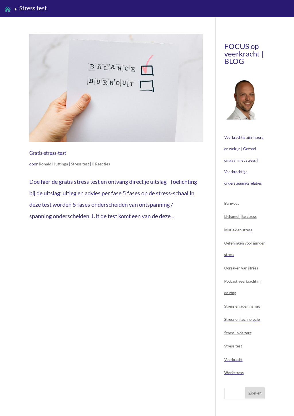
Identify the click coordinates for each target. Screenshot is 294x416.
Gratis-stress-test (47, 153)
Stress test (80, 163)
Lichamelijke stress (240, 216)
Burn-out (231, 203)
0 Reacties (101, 163)
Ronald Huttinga (53, 163)
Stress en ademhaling (242, 306)
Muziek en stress (238, 230)
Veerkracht (233, 359)
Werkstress (234, 372)
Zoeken (255, 392)
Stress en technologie (242, 319)
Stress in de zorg (238, 333)
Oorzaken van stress (241, 268)
